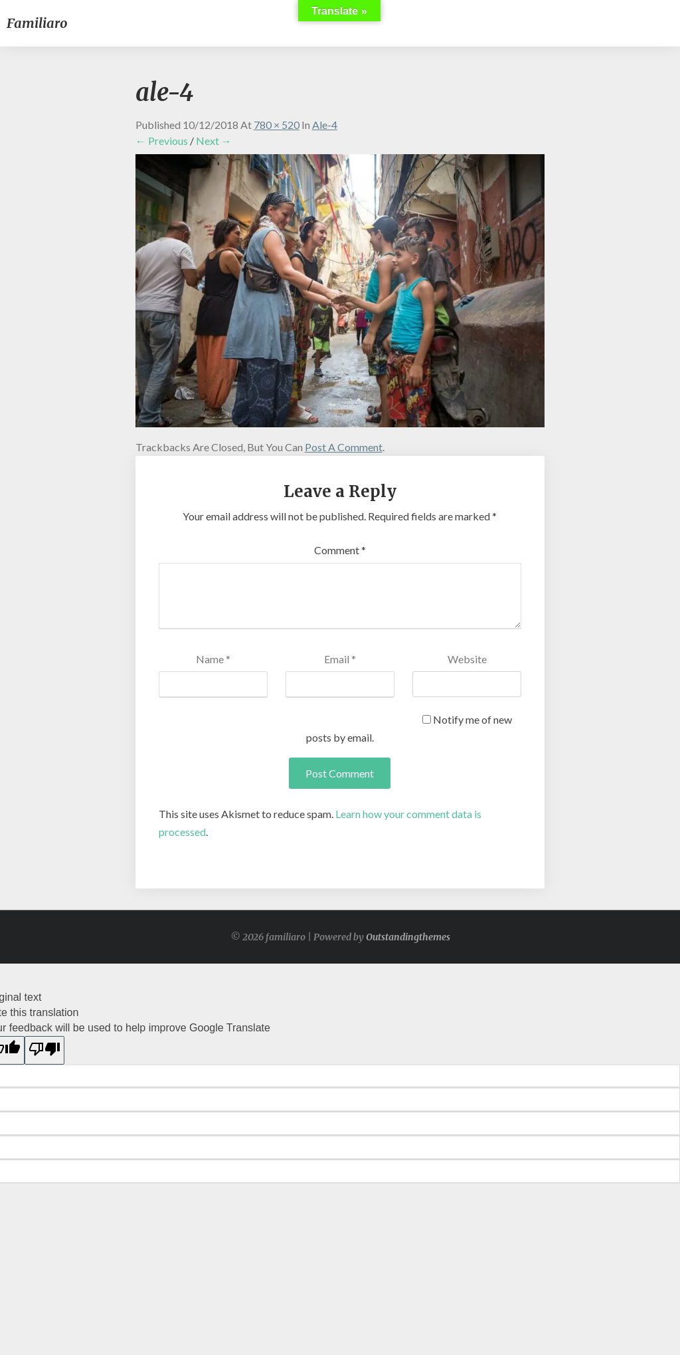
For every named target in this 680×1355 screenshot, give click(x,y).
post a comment (343, 447)
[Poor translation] (44, 1050)
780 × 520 (276, 124)
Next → (214, 140)
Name (213, 659)
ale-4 (324, 124)
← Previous (161, 140)
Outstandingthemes (408, 937)
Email (340, 659)
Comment (340, 550)
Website (467, 659)
